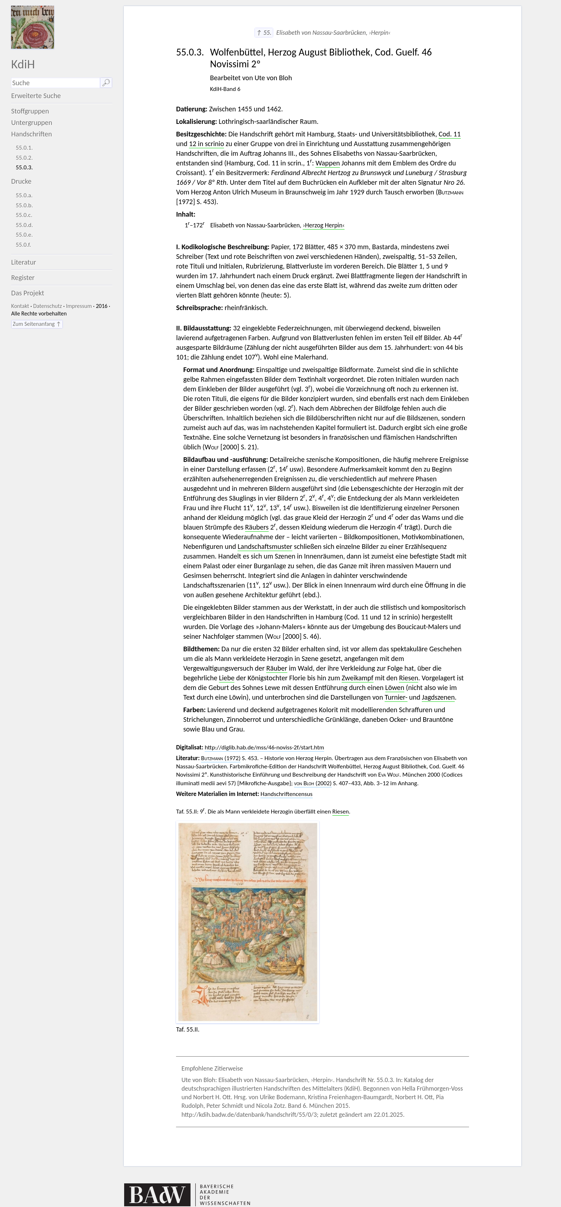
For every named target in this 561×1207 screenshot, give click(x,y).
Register (22, 277)
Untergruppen (31, 122)
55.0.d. (24, 225)
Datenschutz (47, 306)
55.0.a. (24, 195)
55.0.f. (23, 244)
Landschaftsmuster (265, 546)
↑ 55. (264, 33)
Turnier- (396, 697)
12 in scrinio (206, 143)
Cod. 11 (450, 134)
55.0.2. (24, 157)
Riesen (408, 677)
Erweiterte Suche (36, 95)
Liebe (226, 677)
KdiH (23, 64)
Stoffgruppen (30, 111)
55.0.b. (24, 205)
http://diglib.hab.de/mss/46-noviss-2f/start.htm (264, 747)
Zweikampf (357, 677)
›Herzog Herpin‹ (324, 225)
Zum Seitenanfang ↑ (37, 323)
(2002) (313, 783)
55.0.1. (24, 147)
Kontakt (20, 306)
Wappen (328, 163)
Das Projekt (27, 293)
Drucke (21, 181)
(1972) (220, 758)
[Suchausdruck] (55, 83)
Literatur (23, 262)
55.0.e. (24, 234)
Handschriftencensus (286, 794)
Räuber (276, 668)
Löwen (394, 687)
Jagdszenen (438, 697)
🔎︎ (106, 82)
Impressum (79, 306)
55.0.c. (24, 215)
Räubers (257, 527)
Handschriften (31, 134)
